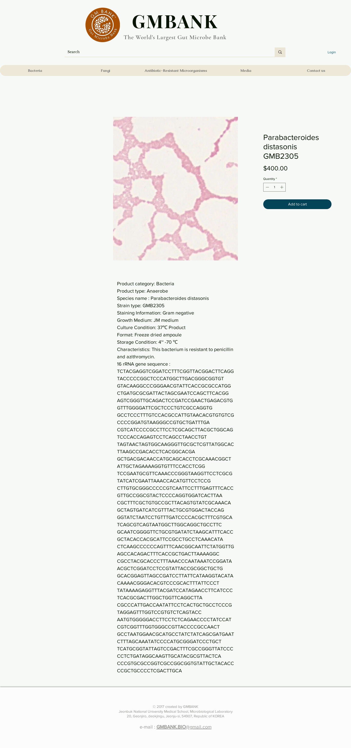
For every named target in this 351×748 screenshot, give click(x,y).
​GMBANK (175, 21)
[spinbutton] (274, 187)
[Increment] (282, 187)
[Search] (166, 52)
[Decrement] (267, 187)
